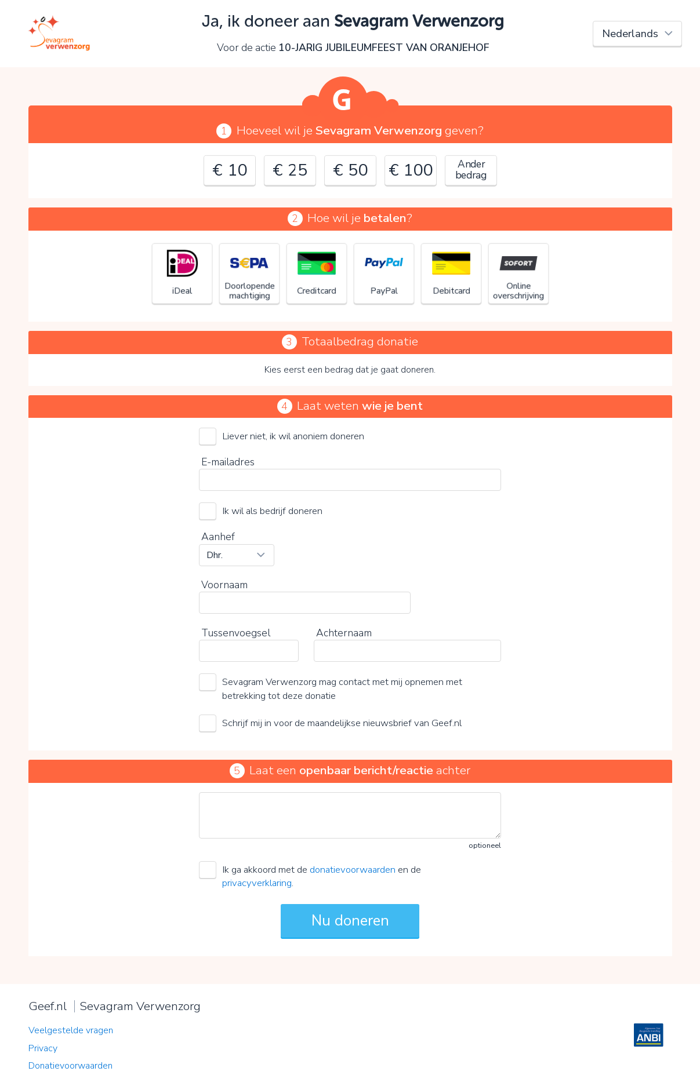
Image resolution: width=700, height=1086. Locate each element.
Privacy (42, 1048)
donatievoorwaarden (353, 869)
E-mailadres (228, 462)
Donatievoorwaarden (70, 1065)
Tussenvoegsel (235, 633)
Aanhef (218, 537)
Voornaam (224, 585)
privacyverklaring (257, 883)
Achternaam (344, 633)
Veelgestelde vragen (70, 1030)
